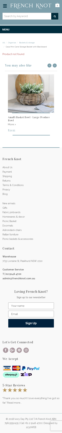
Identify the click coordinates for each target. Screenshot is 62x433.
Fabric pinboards (11, 212)
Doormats (7, 225)
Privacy (6, 189)
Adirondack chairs (12, 230)
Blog (5, 194)
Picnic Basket (9, 221)
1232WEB (31, 427)
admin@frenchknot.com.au (18, 278)
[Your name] (31, 305)
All (3, 42)
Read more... (14, 402)
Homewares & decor (13, 216)
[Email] (31, 314)
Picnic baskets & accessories (17, 239)
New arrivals (8, 203)
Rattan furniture (10, 234)
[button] (57, 6)
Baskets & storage (27, 42)
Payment (7, 172)
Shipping (7, 176)
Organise (12, 42)
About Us (7, 167)
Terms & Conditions (13, 185)
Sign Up (31, 323)
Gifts (4, 208)
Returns (6, 180)
